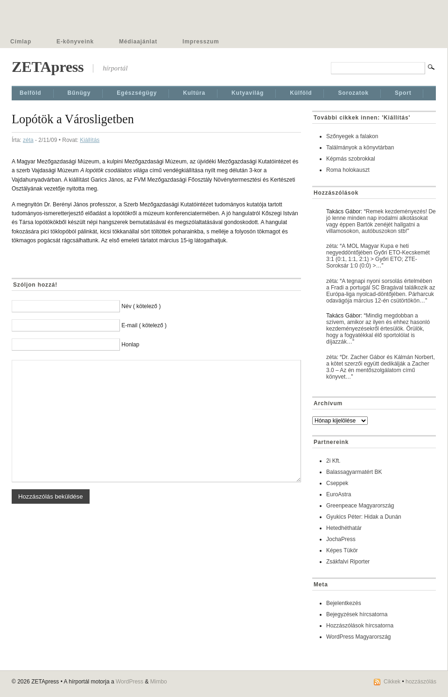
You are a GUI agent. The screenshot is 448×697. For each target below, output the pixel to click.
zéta (28, 140)
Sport (403, 93)
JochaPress (341, 539)
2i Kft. (333, 461)
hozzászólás (421, 681)
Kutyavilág (247, 93)
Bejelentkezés (343, 603)
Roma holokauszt (348, 170)
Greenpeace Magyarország (360, 505)
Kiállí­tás (89, 140)
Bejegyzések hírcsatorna (356, 614)
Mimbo (158, 681)
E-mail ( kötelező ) (144, 325)
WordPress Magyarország (358, 637)
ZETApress (48, 66)
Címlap (20, 41)
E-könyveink (75, 41)
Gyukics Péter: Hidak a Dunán (363, 517)
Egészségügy (137, 93)
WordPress (129, 681)
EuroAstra (338, 494)
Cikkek (392, 681)
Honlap (130, 344)
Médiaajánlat (138, 41)
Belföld (31, 93)
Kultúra (194, 93)
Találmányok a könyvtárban (360, 147)
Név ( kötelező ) (141, 306)
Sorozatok (353, 93)
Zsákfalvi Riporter (348, 561)
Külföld (301, 93)
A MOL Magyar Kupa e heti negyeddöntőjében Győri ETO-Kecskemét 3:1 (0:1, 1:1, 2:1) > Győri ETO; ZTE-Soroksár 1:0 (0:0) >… (378, 256)
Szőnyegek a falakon (352, 136)
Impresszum (200, 41)
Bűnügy (79, 93)
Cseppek (337, 483)
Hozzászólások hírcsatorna (359, 625)
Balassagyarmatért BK (354, 472)
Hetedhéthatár (344, 528)
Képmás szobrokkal (350, 158)
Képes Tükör (342, 550)
